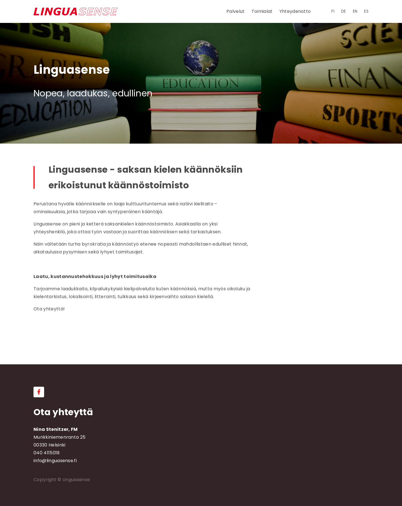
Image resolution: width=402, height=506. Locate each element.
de (343, 11)
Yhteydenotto (295, 11)
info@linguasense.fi (55, 460)
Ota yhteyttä (63, 412)
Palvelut (235, 11)
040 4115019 (47, 453)
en (355, 11)
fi (332, 11)
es (366, 11)
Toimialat (262, 11)
